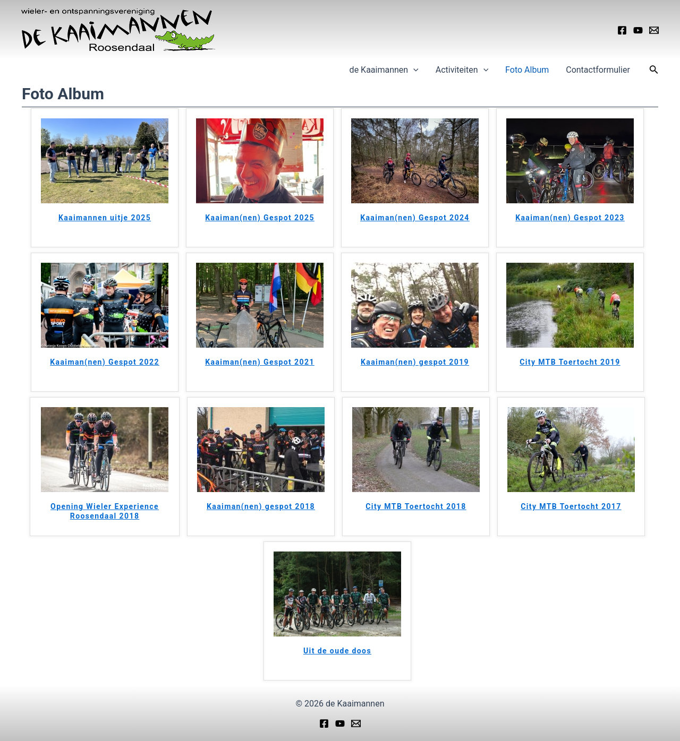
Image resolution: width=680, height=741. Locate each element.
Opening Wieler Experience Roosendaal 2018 (104, 511)
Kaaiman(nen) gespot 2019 (415, 362)
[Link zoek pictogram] (654, 70)
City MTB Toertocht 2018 (416, 506)
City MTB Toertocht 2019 (570, 362)
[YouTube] (638, 30)
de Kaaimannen (384, 70)
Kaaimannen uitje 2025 (104, 217)
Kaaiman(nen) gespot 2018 (261, 506)
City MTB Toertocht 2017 (571, 506)
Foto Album (527, 70)
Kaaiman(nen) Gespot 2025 (259, 217)
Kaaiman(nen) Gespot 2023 (570, 217)
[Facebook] (622, 30)
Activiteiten (462, 70)
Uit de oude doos (337, 651)
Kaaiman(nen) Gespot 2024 (415, 217)
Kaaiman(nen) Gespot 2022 (104, 362)
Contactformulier (598, 70)
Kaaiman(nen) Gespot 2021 (259, 362)
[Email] (654, 30)
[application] (413, 70)
